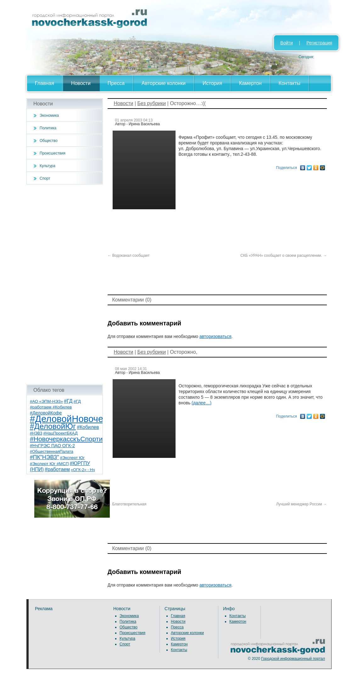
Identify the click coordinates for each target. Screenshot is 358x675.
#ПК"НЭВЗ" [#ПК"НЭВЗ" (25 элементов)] (44, 457)
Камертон (250, 83)
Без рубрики (151, 103)
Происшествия (52, 153)
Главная (44, 83)
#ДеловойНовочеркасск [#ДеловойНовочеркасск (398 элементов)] (80, 418)
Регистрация (319, 42)
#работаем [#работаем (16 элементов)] (57, 469)
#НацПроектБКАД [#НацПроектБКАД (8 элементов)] (60, 433)
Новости (81, 83)
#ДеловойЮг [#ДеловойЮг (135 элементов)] (53, 426)
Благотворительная (127, 504)
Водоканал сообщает (129, 255)
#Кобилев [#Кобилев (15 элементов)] (88, 427)
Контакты (289, 83)
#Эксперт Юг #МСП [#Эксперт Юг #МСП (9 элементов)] (49, 463)
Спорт (45, 178)
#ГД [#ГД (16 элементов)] (68, 401)
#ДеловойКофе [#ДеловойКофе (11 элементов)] (46, 412)
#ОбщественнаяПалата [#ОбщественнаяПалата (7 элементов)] (51, 451)
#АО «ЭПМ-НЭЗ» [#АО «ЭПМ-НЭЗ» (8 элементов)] (46, 401)
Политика (48, 128)
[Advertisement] (64, 284)
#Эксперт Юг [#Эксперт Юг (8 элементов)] (72, 457)
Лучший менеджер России (301, 504)
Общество (49, 140)
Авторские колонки (164, 83)
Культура (47, 166)
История (212, 83)
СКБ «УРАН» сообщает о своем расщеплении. (283, 255)
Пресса (116, 83)
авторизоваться (215, 336)
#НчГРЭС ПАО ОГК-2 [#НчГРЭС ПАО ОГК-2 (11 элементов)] (52, 445)
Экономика (49, 115)
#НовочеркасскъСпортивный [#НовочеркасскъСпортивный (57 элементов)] (74, 438)
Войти (286, 42)
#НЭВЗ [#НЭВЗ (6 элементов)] (36, 433)
